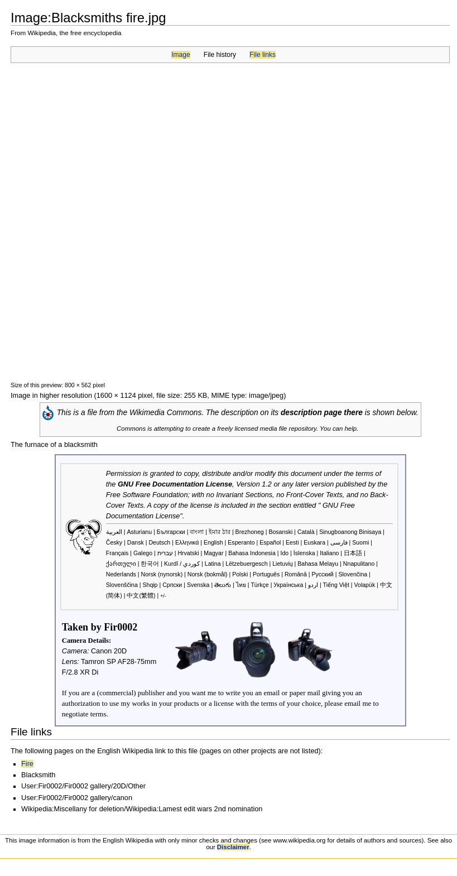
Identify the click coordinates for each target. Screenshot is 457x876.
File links (262, 55)
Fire (27, 764)
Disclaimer (233, 847)
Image (180, 55)
